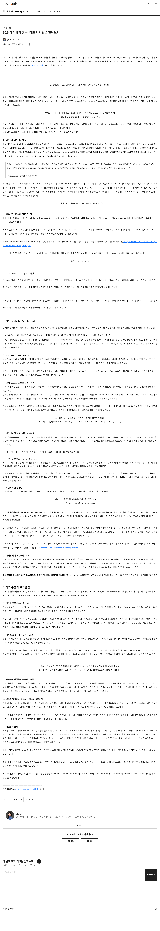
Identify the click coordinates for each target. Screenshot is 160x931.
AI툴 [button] (58, 11)
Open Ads (10, 3)
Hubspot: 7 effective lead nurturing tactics (58, 548)
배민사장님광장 (38, 65)
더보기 (153, 909)
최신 (26, 11)
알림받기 (80, 826)
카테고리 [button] (8, 11)
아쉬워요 (89, 841)
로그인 (155, 4)
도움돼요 (71, 841)
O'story (18, 11)
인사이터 (38, 11)
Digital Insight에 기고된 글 (26, 789)
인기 (31, 11)
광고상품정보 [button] (48, 11)
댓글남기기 (151, 875)
